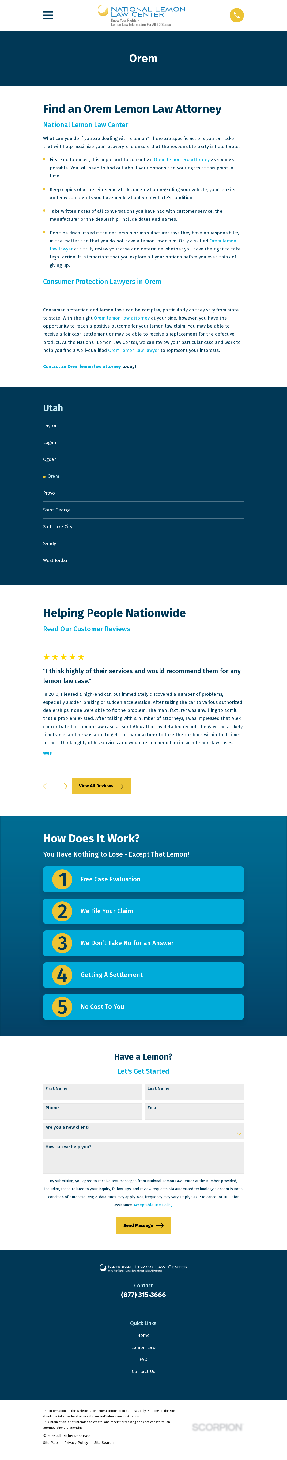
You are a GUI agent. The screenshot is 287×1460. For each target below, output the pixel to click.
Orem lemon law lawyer (133, 350)
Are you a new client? (67, 1133)
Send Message (143, 1231)
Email (153, 1113)
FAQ (143, 1365)
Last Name (159, 1094)
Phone (52, 1113)
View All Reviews (101, 792)
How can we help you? (68, 1152)
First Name (57, 1094)
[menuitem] (143, 426)
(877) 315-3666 (143, 1300)
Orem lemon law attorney (182, 159)
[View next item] (62, 791)
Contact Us (143, 1377)
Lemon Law (143, 1353)
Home (143, 1341)
